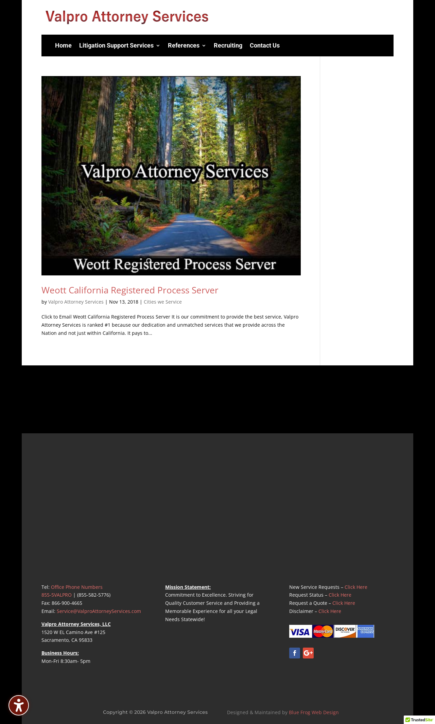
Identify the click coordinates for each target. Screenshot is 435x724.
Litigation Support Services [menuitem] (116, 45)
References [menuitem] (183, 45)
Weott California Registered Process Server (130, 290)
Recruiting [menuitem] (228, 45)
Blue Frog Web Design (314, 712)
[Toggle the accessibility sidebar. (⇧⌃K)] (18, 705)
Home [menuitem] (63, 45)
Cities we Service (163, 301)
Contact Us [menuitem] (265, 45)
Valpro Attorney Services (76, 301)
